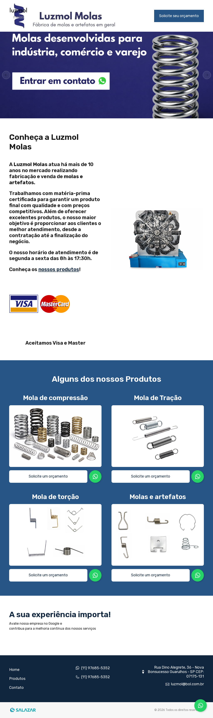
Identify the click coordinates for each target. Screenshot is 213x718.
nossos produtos (58, 269)
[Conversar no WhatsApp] (200, 705)
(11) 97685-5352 (95, 668)
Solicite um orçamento (48, 476)
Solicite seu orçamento (179, 16)
